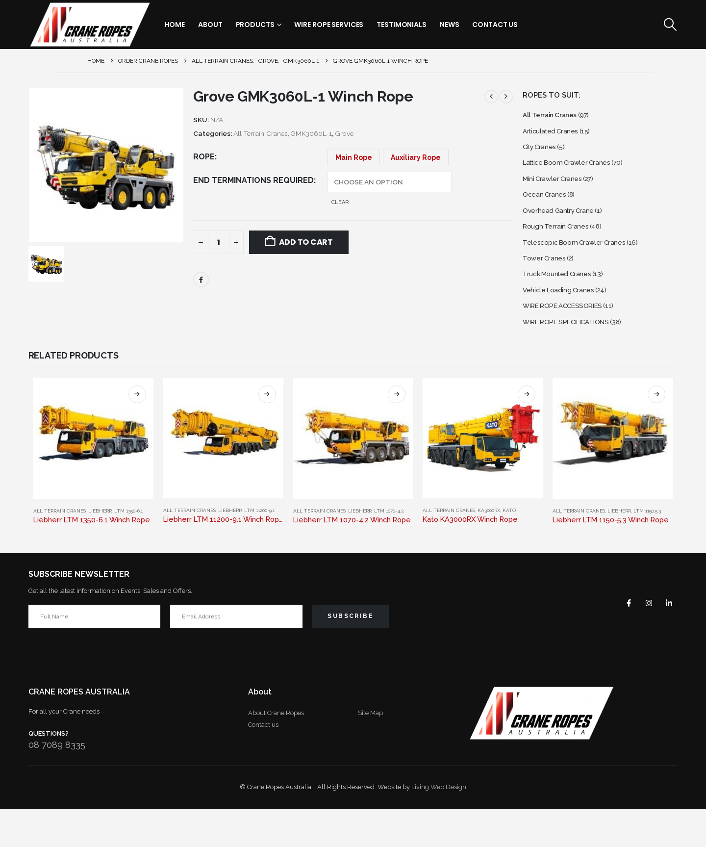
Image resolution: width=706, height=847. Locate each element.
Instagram (643, 641)
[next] (506, 96)
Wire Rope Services (328, 24)
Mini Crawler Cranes (556, 191)
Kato (509, 548)
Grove (344, 133)
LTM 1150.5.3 (647, 549)
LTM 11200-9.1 (259, 548)
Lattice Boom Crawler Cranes (573, 172)
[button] (670, 24)
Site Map (370, 751)
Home (175, 24)
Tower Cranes (546, 284)
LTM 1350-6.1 (128, 549)
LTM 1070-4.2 (388, 549)
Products (255, 24)
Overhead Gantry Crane (563, 228)
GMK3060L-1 (311, 133)
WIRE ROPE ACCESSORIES (570, 340)
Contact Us (495, 24)
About (210, 24)
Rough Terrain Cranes (559, 247)
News (449, 24)
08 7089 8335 (56, 783)
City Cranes (542, 153)
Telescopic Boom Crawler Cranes (580, 265)
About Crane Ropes (276, 751)
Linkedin (667, 641)
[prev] (491, 96)
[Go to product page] (93, 476)
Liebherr (100, 549)
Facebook (201, 279)
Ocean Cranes (547, 209)
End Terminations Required (253, 180)
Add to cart (306, 242)
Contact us (263, 763)
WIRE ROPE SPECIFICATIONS (575, 358)
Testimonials (402, 24)
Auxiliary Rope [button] (416, 157)
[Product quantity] (218, 242)
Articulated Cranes (554, 135)
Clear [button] (340, 202)
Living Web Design (438, 825)
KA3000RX (489, 548)
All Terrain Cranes (260, 133)
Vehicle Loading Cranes (563, 321)
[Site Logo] (89, 24)
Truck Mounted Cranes (562, 303)
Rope (204, 156)
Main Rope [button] (353, 157)
